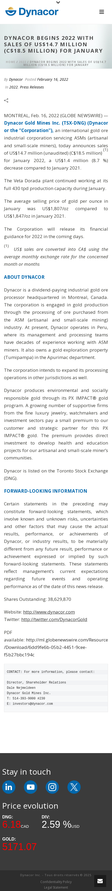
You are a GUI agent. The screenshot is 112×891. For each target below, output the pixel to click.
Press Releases (32, 87)
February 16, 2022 (52, 79)
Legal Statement (56, 887)
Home (10, 62)
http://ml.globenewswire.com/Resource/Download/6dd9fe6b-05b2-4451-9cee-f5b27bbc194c (56, 647)
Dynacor (16, 79)
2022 (22, 62)
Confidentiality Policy (56, 882)
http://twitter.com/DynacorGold (54, 619)
